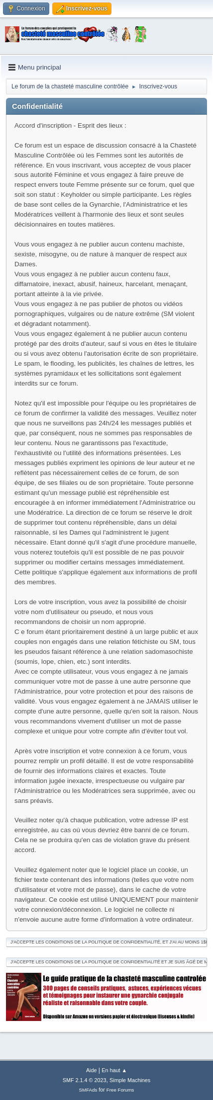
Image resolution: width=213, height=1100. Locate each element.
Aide (91, 1070)
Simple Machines (129, 1080)
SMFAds (88, 1090)
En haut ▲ (114, 1070)
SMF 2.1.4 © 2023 (84, 1080)
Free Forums (120, 1090)
